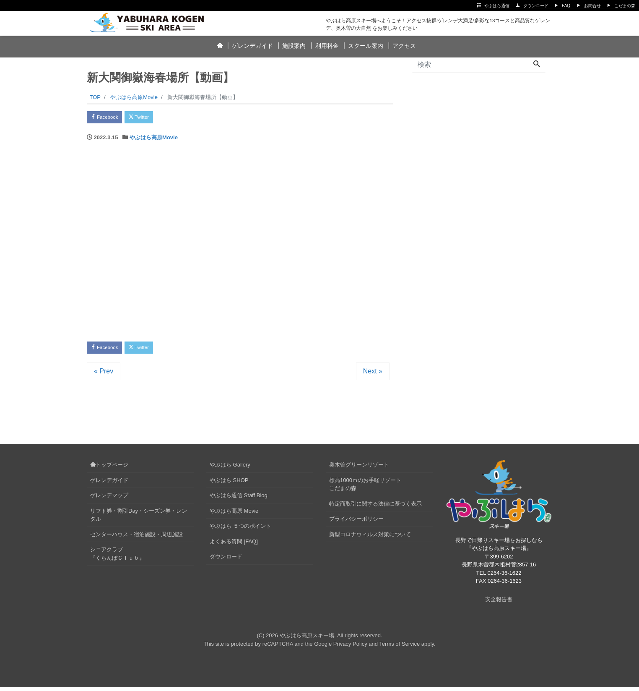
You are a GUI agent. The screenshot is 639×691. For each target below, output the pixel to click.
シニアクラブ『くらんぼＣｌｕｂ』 (117, 557)
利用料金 (327, 45)
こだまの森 (624, 5)
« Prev (103, 375)
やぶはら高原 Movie (234, 514)
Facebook (107, 118)
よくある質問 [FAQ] (234, 545)
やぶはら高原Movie (154, 139)
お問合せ (592, 5)
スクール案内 (365, 45)
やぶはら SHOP (229, 484)
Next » (372, 375)
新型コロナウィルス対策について (370, 538)
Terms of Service (399, 647)
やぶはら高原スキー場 (307, 639)
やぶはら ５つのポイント (240, 530)
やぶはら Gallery (230, 469)
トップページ (109, 469)
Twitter (148, 118)
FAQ (566, 5)
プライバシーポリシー (356, 523)
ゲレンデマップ (109, 499)
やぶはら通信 (496, 5)
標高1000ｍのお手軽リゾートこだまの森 (365, 488)
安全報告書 (498, 603)
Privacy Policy (350, 647)
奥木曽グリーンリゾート (359, 469)
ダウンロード (535, 5)
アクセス (404, 45)
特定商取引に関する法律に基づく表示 (375, 507)
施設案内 (294, 45)
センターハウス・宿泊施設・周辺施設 (136, 538)
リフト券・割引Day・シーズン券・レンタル (138, 518)
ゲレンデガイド (252, 45)
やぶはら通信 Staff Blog (239, 499)
